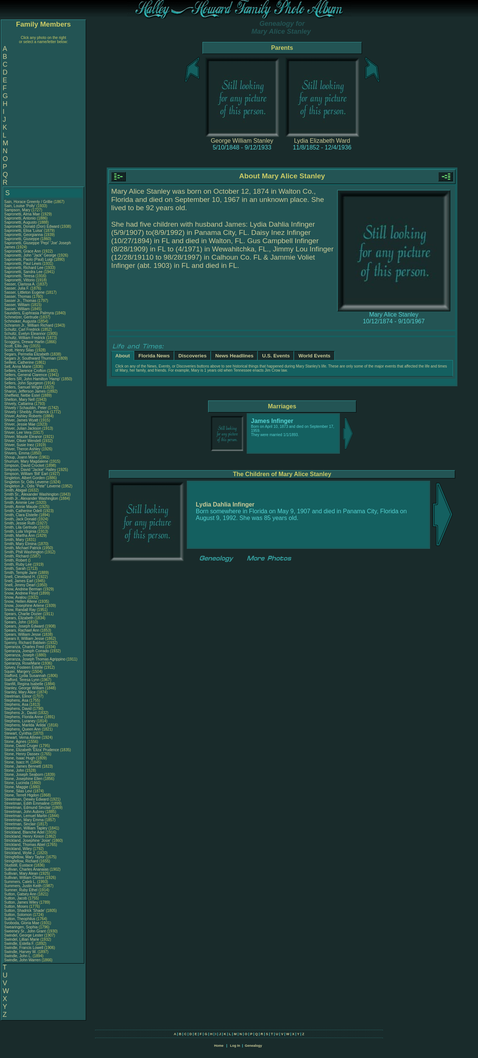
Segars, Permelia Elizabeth (26, 354)
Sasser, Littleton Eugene (24, 292)
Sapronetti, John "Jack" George (30, 255)
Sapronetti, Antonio (20, 218)
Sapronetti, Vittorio (20, 280)
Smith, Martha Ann (19, 535)
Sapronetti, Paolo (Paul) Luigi (28, 259)
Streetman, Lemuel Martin (25, 816)
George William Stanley (242, 140)
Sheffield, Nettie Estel (22, 395)
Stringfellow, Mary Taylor (24, 857)
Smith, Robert (16, 560)
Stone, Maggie (16, 787)
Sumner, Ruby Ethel (20, 890)
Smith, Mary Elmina (20, 544)
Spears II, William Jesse (24, 639)
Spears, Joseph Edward (24, 626)
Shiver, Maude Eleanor (23, 437)
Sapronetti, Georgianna (24, 235)
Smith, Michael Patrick (22, 548)
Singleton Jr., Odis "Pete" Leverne (32, 486)
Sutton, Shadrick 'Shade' (25, 911)
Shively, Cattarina (19, 404)
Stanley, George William (24, 688)
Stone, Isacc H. (17, 762)
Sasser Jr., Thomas (20, 301)
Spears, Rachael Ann (21, 630)
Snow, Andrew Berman (23, 589)
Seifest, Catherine (19, 362)
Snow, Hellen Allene (20, 601)
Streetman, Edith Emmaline (27, 803)
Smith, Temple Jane (20, 573)
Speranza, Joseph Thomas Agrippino (35, 659)
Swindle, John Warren (22, 960)
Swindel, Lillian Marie (21, 939)
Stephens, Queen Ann (23, 729)
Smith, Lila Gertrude (20, 527)
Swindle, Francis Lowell (23, 948)
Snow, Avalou (16, 597)
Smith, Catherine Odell (23, 511)
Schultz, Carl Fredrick (22, 329)
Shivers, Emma (17, 453)
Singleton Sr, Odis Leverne (26, 482)
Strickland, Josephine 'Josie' (28, 840)
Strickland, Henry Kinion (24, 836)
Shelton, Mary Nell (19, 399)
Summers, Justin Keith (23, 886)
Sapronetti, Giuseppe (22, 239)
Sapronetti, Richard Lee (23, 268)
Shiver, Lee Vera (17, 432)
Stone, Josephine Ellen (23, 779)
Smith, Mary (14, 540)
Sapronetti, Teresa (20, 276)
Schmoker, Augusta (20, 321)
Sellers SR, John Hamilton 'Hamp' (32, 379)
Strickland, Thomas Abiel (24, 845)
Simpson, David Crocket (24, 465)
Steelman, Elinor (18, 696)
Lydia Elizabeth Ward (322, 140)
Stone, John (14, 770)
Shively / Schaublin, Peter (26, 408)
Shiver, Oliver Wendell (22, 441)
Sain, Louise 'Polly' (19, 206)
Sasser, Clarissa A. (20, 284)
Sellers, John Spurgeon (23, 383)
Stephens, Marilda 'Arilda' (26, 725)
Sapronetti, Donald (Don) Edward (31, 226)
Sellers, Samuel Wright (23, 387)
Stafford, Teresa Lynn (21, 680)
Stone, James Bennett (22, 766)
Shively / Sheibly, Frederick (27, 412)
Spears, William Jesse (22, 634)
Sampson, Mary (17, 210)
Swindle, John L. (17, 956)
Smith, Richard (17, 556)
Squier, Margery (17, 671)
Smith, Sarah (15, 568)
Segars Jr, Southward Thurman (30, 358)
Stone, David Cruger (21, 746)
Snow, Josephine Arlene (24, 606)
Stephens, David (18, 709)
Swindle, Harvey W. (20, 952)
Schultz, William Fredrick (24, 338)
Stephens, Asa (16, 700)
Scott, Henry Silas (19, 350)
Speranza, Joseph (19, 655)
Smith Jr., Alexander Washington (31, 498)
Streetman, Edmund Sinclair (27, 807)
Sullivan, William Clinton (24, 878)
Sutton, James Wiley (21, 902)
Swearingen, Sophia (21, 927)
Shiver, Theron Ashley (22, 449)
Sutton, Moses (16, 906)
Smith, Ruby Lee (18, 564)
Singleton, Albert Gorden (24, 478)
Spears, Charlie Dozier (23, 614)
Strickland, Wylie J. (20, 853)
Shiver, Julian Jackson (22, 428)
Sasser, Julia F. (16, 288)
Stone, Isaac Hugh (19, 758)
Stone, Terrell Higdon (21, 795)
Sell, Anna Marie (17, 367)
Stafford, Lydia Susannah (25, 676)
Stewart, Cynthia (18, 733)
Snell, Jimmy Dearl (19, 585)
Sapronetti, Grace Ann (22, 251)
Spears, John (15, 622)
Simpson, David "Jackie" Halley (30, 470)
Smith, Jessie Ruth (19, 523)
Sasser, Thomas (18, 296)
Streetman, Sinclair (20, 824)
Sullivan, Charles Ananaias (26, 869)
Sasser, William (17, 305)
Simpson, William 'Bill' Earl (26, 474)
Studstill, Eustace (19, 865)
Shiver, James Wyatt (21, 420)
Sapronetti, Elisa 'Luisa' (24, 231)
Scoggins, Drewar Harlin (24, 342)
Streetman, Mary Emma (24, 820)
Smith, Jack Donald (20, 519)
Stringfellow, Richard (21, 861)
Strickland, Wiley (18, 849)
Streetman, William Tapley (25, 828)
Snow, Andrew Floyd (21, 593)
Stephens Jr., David (21, 713)
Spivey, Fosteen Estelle (23, 667)
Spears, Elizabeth (19, 618)
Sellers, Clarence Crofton (25, 371)
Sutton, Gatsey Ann (20, 894)
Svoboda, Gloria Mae (21, 923)
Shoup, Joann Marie (21, 457)
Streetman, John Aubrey (24, 812)
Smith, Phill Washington (23, 552)
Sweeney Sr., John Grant (25, 931)
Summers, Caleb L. (20, 882)
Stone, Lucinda (17, 783)
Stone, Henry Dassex (22, 754)
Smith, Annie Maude (21, 507)
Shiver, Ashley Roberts (23, 416)
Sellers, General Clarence (25, 375)
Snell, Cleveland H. (20, 577)
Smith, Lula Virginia (20, 531)
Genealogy (253, 1046)
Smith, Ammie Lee (19, 503)
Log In (235, 1046)
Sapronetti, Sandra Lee (23, 272)
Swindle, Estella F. (19, 943)
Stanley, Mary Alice (20, 692)
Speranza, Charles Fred (24, 647)
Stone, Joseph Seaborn (23, 775)
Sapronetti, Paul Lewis (23, 264)
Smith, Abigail (16, 490)
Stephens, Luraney (20, 721)
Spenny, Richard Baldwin (25, 643)
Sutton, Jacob (16, 898)
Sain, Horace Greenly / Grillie (28, 202)
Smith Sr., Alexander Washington (31, 494)
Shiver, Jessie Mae (20, 424)
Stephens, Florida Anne (23, 717)
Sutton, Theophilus (20, 919)
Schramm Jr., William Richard (28, 325)
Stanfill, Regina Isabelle (23, 684)
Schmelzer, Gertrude (21, 317)
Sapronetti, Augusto (21, 222)
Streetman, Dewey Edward (26, 799)
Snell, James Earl (18, 581)
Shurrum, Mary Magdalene (26, 461)
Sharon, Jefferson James (25, 391)
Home (218, 1046)
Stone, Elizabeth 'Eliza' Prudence (31, 750)
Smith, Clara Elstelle (21, 515)
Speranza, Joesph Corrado (26, 651)
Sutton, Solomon (18, 915)
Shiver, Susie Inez (19, 445)
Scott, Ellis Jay (16, 346)
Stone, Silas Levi (18, 791)
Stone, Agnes (15, 742)
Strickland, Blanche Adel (24, 832)
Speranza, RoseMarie (23, 663)
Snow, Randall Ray (20, 610)
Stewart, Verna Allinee (22, 737)
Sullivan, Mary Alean (21, 873)
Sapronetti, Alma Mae (22, 214)
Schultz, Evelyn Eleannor (25, 334)
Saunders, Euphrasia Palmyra (29, 313)
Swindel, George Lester (23, 935)
